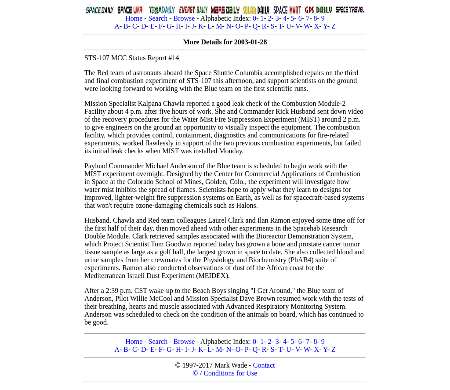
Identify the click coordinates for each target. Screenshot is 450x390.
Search (158, 18)
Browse (184, 18)
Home (133, 18)
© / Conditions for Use (225, 373)
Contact (264, 365)
